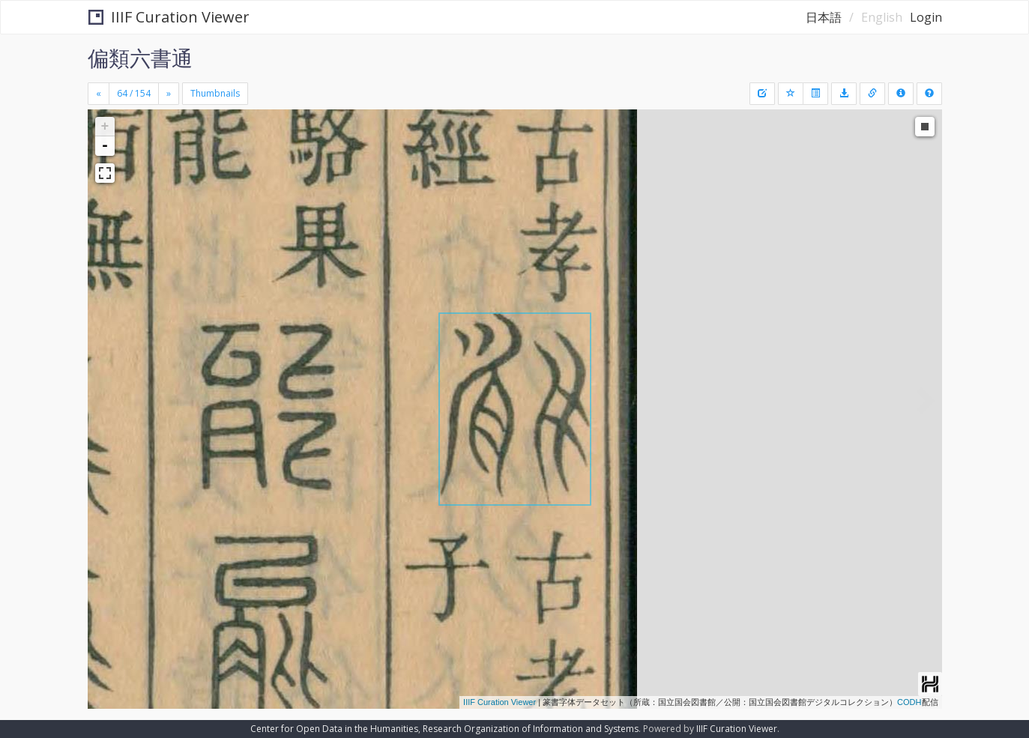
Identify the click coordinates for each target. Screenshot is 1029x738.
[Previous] (98, 93)
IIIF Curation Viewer (169, 17)
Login (926, 17)
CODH (909, 702)
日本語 (824, 17)
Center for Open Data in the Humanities (334, 728)
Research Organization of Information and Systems (531, 728)
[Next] (168, 93)
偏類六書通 (140, 57)
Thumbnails (215, 93)
